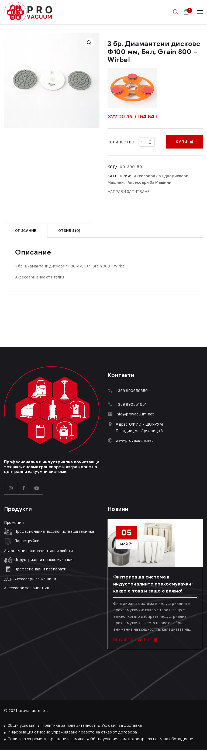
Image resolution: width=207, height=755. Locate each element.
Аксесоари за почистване (28, 587)
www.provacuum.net (134, 440)
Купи (181, 142)
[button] (89, 43)
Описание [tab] (25, 230)
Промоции (14, 522)
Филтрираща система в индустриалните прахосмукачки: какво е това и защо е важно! (153, 584)
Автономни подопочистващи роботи (38, 550)
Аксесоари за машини (149, 182)
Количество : (122, 141)
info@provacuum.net (135, 414)
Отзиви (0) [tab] (69, 230)
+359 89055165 (130, 404)
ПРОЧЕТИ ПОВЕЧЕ (135, 640)
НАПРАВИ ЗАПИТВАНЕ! (129, 191)
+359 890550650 (132, 390)
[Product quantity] (147, 142)
